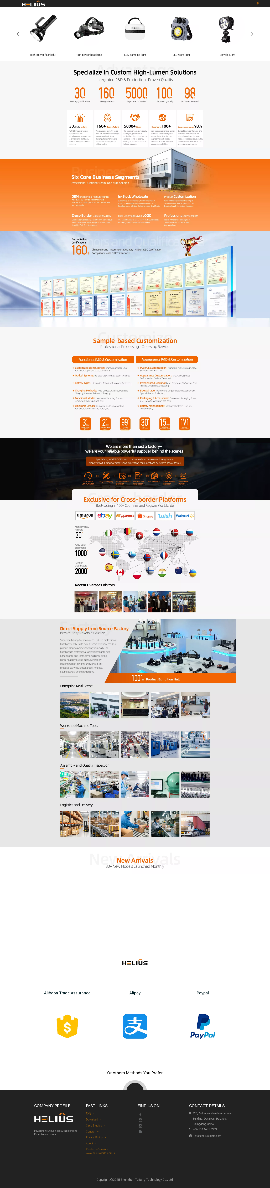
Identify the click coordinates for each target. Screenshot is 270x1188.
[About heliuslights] (135, 650)
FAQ (90, 1113)
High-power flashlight (42, 54)
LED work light (181, 54)
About (91, 1143)
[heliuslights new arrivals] (135, 860)
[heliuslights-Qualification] (135, 279)
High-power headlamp (89, 54)
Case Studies (95, 1125)
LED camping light (135, 54)
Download (93, 1119)
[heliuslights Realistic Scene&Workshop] (135, 722)
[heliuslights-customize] (135, 382)
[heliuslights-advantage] (135, 104)
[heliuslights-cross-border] (135, 562)
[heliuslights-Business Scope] (135, 189)
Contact (92, 1131)
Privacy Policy (96, 1137)
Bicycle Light (227, 54)
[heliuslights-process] (135, 473)
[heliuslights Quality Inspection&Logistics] (135, 804)
